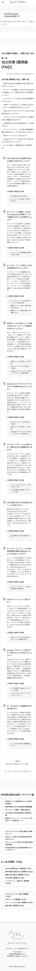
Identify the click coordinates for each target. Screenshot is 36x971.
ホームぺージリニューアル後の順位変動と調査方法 (21, 588)
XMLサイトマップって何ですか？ (15, 136)
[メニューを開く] (3, 2)
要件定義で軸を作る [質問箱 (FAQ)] (19, 872)
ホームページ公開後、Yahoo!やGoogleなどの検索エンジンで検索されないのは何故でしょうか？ (18, 92)
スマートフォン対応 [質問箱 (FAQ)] (19, 902)
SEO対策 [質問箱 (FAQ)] (15, 878)
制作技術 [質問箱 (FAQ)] (14, 906)
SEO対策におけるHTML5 (19, 196)
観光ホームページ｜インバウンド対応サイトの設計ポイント (18, 819)
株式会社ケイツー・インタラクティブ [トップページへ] (18, 2)
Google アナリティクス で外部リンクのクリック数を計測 (21, 372)
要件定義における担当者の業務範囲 (18, 807)
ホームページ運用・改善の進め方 (18, 810)
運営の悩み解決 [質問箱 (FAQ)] (17, 875)
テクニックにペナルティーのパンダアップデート (21, 486)
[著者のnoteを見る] (9, 764)
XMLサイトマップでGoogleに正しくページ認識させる (20, 638)
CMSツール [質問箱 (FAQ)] (15, 899)
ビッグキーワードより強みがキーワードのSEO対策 (21, 302)
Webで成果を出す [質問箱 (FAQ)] (18, 868)
